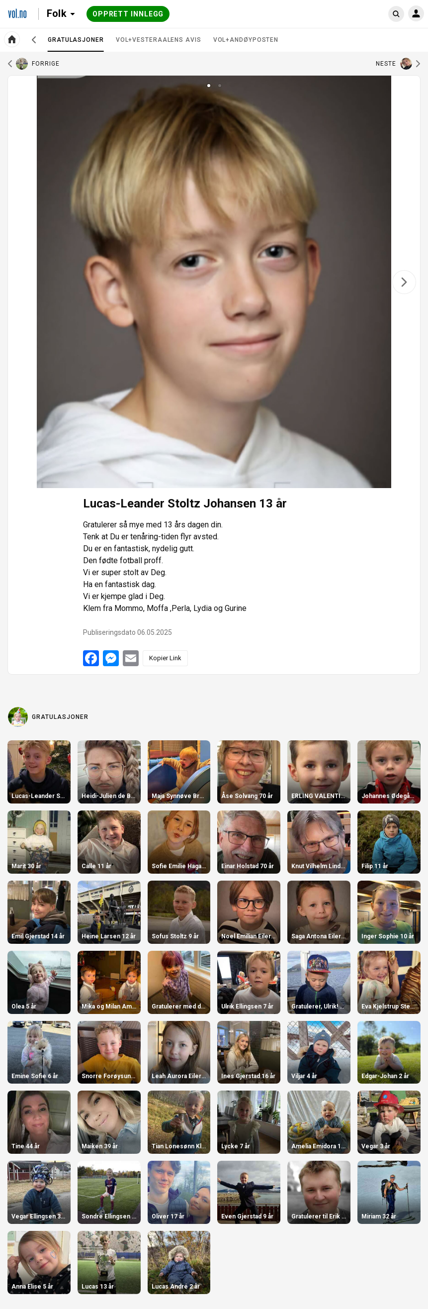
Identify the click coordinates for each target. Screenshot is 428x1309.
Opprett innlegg (128, 14)
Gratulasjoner (76, 43)
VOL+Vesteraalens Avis (158, 39)
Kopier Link (165, 658)
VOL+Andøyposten (246, 39)
